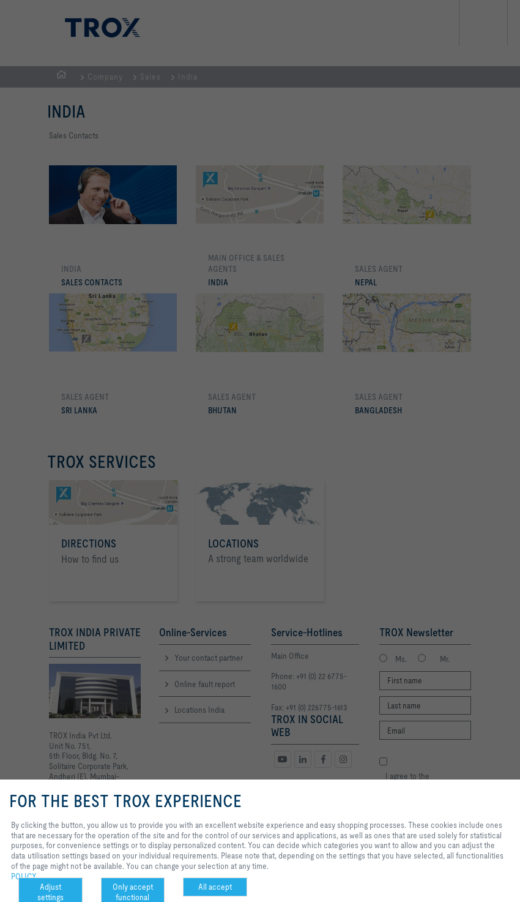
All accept (215, 887)
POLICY (24, 876)
